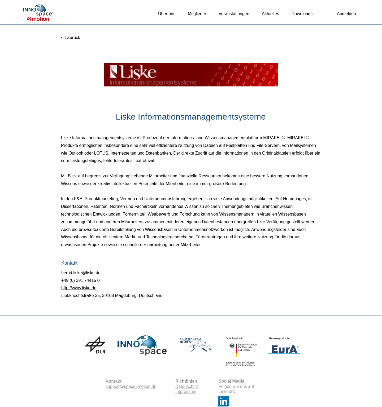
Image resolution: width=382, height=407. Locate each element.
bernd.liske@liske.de (81, 272)
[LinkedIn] (223, 401)
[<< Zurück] (78, 38)
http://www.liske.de (79, 288)
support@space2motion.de (131, 386)
